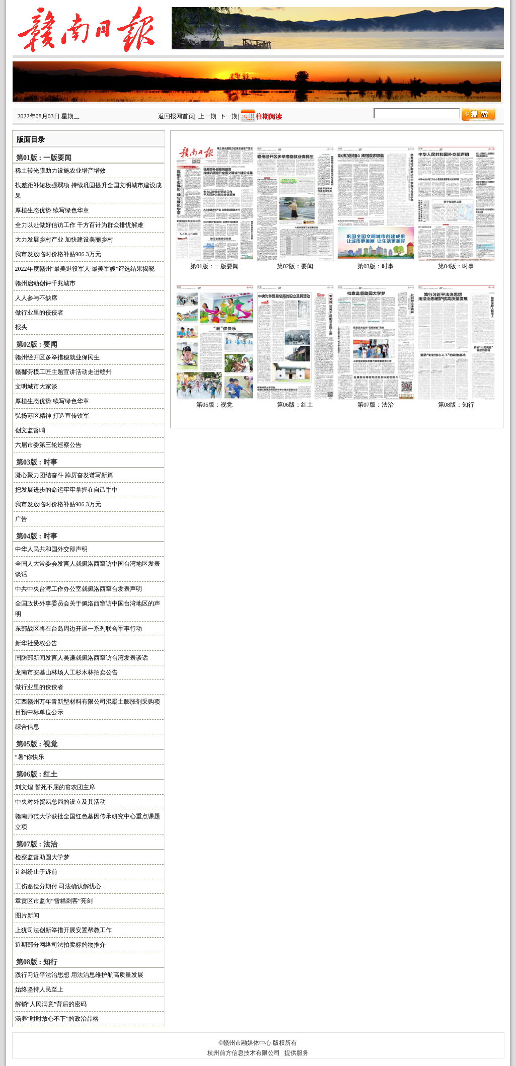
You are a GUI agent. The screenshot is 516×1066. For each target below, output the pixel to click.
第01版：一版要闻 (214, 266)
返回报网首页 (176, 116)
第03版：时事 (375, 266)
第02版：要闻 (295, 266)
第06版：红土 (295, 404)
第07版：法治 (375, 404)
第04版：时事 (456, 266)
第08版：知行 (456, 404)
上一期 (207, 116)
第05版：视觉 (214, 404)
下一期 (228, 116)
